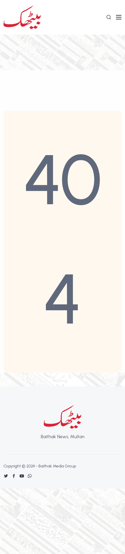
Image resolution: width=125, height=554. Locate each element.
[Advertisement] (62, 69)
